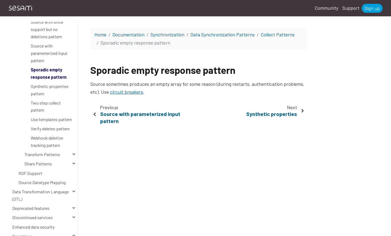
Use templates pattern (51, 119)
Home (100, 34)
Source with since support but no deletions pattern (47, 29)
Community (326, 8)
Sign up (372, 8)
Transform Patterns (42, 154)
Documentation (128, 34)
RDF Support (30, 173)
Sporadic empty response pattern (49, 73)
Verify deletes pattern (50, 128)
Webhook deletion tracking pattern (47, 141)
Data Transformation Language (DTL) (40, 195)
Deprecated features (30, 208)
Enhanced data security (33, 226)
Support (351, 8)
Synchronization (167, 34)
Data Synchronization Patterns (222, 34)
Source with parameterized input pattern (49, 53)
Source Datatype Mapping (42, 182)
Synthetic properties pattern (49, 90)
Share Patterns (38, 163)
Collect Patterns (278, 34)
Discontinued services (32, 217)
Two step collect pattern (46, 106)
